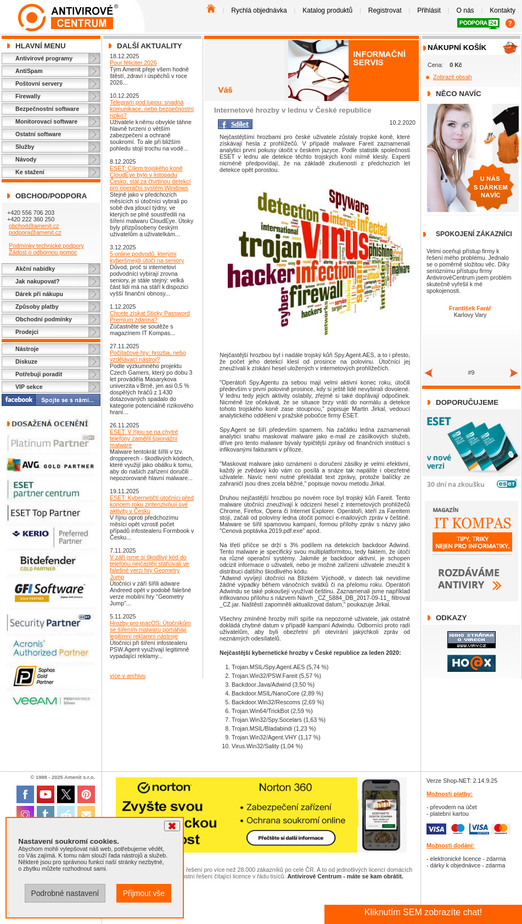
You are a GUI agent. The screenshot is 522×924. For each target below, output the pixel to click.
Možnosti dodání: (450, 845)
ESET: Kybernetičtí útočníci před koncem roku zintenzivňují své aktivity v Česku (152, 504)
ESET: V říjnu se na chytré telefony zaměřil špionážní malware (144, 438)
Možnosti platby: (449, 794)
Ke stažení (29, 172)
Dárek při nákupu (39, 294)
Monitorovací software (46, 121)
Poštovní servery (39, 83)
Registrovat (385, 10)
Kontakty (502, 10)
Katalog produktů (327, 10)
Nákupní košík (457, 47)
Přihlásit (429, 10)
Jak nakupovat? (37, 281)
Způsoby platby (37, 306)
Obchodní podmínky (43, 319)
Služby (24, 146)
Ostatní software (38, 134)
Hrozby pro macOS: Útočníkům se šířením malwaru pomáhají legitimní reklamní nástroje (150, 629)
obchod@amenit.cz (34, 225)
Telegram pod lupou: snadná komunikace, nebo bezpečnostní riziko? (152, 109)
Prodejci (26, 332)
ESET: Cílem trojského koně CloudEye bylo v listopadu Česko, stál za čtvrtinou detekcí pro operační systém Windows (150, 178)
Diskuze (26, 361)
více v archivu (127, 675)
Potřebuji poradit (38, 374)
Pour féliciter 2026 (133, 62)
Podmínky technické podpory (46, 245)
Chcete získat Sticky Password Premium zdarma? (150, 316)
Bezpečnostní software (47, 108)
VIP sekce (29, 386)
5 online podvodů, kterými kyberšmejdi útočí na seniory (147, 257)
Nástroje (27, 349)
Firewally (28, 96)
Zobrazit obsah (452, 77)
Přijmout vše (144, 893)
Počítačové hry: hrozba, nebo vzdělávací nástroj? (148, 356)
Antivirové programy (43, 58)
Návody (26, 159)
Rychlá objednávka (259, 10)
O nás (465, 10)
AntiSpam (29, 71)
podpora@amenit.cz (35, 232)
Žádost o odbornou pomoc (43, 252)
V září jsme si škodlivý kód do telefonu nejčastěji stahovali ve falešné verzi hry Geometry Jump (149, 567)
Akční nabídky (35, 268)
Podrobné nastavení (65, 893)
